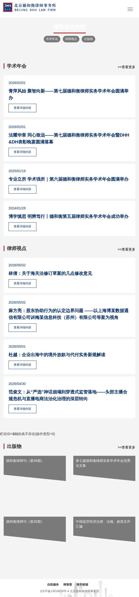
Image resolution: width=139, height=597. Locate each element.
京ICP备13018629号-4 (54, 591)
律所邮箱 (82, 584)
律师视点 (71, 39)
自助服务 (53, 584)
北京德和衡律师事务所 (84, 591)
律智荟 (67, 584)
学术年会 (52, 39)
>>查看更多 (126, 67)
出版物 (88, 39)
